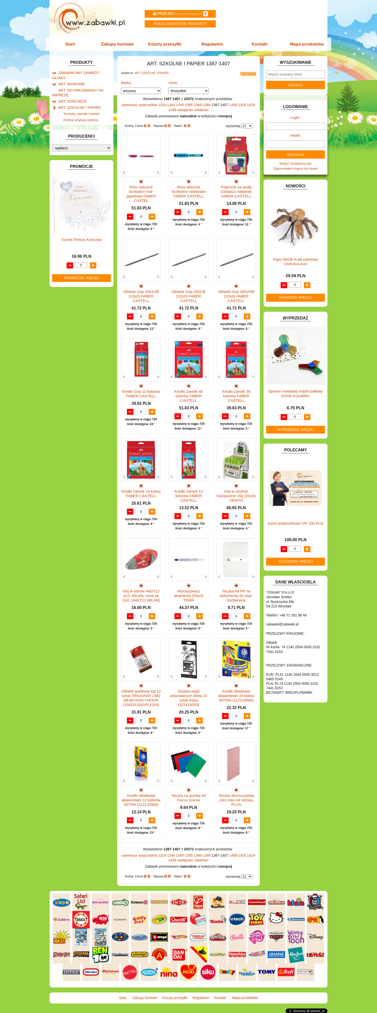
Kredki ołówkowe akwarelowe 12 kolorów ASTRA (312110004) (141, 800)
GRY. (62, 210)
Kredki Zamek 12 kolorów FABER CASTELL (188, 495)
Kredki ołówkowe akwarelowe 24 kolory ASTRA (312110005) (236, 695)
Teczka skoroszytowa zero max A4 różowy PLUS (236, 800)
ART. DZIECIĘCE (71, 94)
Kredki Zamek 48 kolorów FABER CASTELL (188, 394)
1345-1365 (185, 103)
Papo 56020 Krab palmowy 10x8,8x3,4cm (295, 261)
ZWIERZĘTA (67, 344)
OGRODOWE (68, 292)
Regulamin (212, 44)
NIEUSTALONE (69, 350)
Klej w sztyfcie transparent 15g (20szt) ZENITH (236, 495)
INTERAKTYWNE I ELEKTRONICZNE (69, 229)
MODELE (65, 275)
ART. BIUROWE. (70, 78)
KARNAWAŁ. (67, 237)
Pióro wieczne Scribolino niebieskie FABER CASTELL (188, 190)
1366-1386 (203, 103)
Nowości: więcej (295, 297)
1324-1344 (167, 103)
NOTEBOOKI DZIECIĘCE (77, 287)
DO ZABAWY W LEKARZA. (78, 170)
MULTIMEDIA (68, 281)
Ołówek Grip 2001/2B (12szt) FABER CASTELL (141, 294)
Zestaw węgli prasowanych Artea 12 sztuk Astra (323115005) (188, 698)
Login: (295, 117)
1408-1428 (238, 103)
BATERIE (65, 152)
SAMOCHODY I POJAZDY (77, 315)
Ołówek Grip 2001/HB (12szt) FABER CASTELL (236, 294)
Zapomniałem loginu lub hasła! (295, 168)
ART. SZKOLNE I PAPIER (77, 100)
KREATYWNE (68, 254)
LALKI (62, 270)
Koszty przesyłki (165, 44)
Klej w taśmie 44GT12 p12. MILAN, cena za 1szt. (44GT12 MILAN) (141, 595)
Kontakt (258, 44)
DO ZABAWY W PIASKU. (76, 181)
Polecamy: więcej (295, 561)
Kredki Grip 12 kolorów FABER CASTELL (141, 392)
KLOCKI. (64, 242)
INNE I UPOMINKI (71, 215)
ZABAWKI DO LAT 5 (73, 327)
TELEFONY (67, 321)
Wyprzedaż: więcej (295, 430)
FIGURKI (65, 198)
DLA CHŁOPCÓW (71, 158)
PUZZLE (64, 304)
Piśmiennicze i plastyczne (81, 122)
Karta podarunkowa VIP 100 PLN (295, 523)
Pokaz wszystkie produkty (180, 24)
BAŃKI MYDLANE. (72, 147)
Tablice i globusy (75, 128)
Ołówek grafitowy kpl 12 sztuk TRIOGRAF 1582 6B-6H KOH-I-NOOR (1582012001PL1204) (141, 698)
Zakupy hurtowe (119, 44)
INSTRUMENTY (70, 221)
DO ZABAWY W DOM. (74, 175)
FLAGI (63, 204)
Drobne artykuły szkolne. (81, 111)
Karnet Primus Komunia (81, 472)
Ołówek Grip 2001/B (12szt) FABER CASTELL (188, 294)
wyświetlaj (233, 124)
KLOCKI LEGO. (69, 248)
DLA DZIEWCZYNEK (73, 164)
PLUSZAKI (66, 298)
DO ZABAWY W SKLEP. (76, 187)
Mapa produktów (304, 44)
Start (73, 44)
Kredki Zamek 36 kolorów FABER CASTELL (236, 394)
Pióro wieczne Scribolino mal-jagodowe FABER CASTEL (141, 192)
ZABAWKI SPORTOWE (75, 338)
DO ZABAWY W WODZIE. (77, 192)
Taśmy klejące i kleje (78, 134)
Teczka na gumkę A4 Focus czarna (188, 797)
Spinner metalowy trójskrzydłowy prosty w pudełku (295, 393)
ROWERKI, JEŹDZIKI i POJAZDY (82, 310)
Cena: (173, 81)
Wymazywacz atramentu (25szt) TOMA (189, 595)
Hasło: (295, 135)
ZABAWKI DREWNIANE (76, 332)
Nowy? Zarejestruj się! (295, 163)
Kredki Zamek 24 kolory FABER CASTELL (141, 492)
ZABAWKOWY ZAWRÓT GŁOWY (82, 72)
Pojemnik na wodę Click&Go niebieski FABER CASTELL (236, 190)
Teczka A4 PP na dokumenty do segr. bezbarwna (236, 595)
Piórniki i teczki (74, 117)
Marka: (126, 81)
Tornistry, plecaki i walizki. (81, 105)
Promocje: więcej (81, 510)
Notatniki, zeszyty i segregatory (85, 139)
